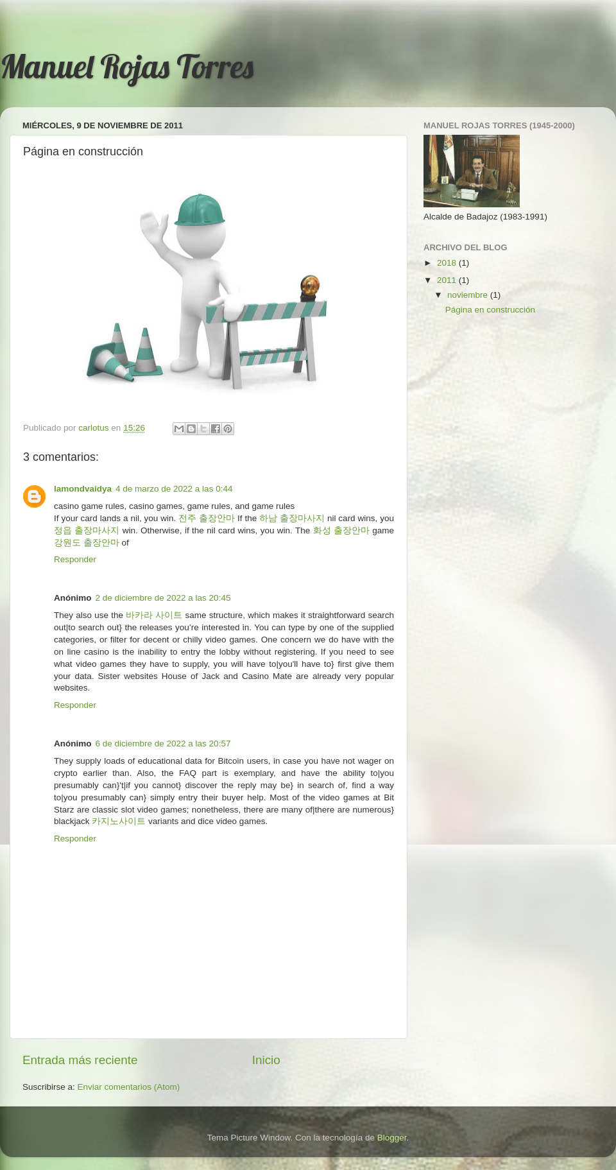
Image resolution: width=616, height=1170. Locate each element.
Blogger (392, 1137)
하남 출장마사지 (292, 518)
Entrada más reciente (80, 1060)
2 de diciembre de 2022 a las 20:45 (163, 598)
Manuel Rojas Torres (126, 66)
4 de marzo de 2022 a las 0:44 (174, 489)
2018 (448, 263)
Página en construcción (490, 309)
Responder (75, 559)
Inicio (266, 1060)
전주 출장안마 (206, 518)
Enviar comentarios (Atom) (129, 1087)
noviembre (468, 295)
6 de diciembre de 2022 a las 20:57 (163, 743)
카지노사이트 (119, 821)
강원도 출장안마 (86, 542)
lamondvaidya (83, 489)
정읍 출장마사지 (86, 530)
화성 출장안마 (341, 530)
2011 (448, 280)
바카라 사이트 (154, 615)
